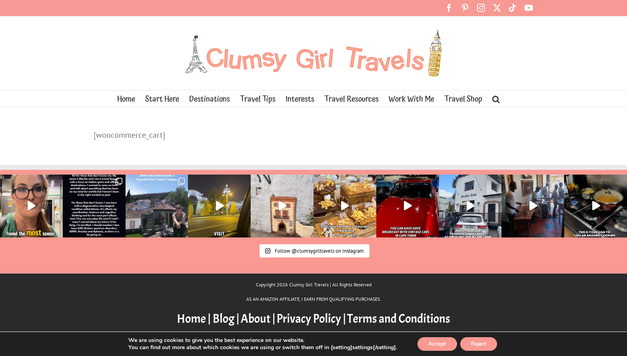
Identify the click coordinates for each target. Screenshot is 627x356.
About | (258, 318)
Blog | (226, 318)
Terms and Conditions (398, 318)
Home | (194, 318)
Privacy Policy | (311, 318)
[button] (496, 99)
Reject (480, 343)
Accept (436, 343)
